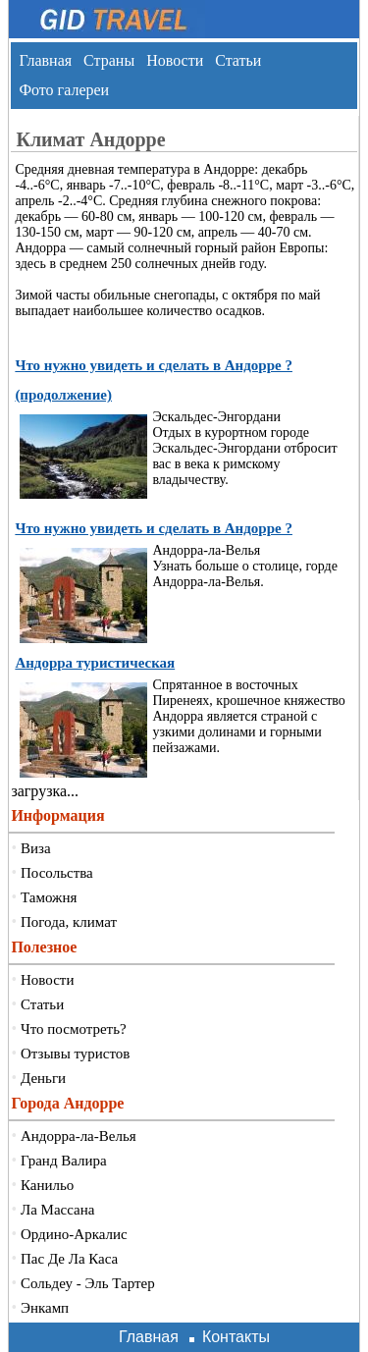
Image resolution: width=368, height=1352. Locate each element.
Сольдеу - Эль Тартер (88, 1283)
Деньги (43, 1078)
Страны (108, 60)
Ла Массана (57, 1209)
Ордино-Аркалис (74, 1234)
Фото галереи (64, 89)
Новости (174, 60)
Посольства (57, 873)
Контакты (236, 1336)
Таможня (49, 897)
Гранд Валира (64, 1160)
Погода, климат (69, 922)
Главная (45, 60)
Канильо (47, 1185)
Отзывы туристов (75, 1053)
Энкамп (45, 1308)
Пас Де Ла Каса (69, 1259)
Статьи (238, 60)
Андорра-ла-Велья (78, 1136)
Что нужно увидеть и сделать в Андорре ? (153, 528)
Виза (36, 848)
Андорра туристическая (95, 663)
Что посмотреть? (74, 1029)
